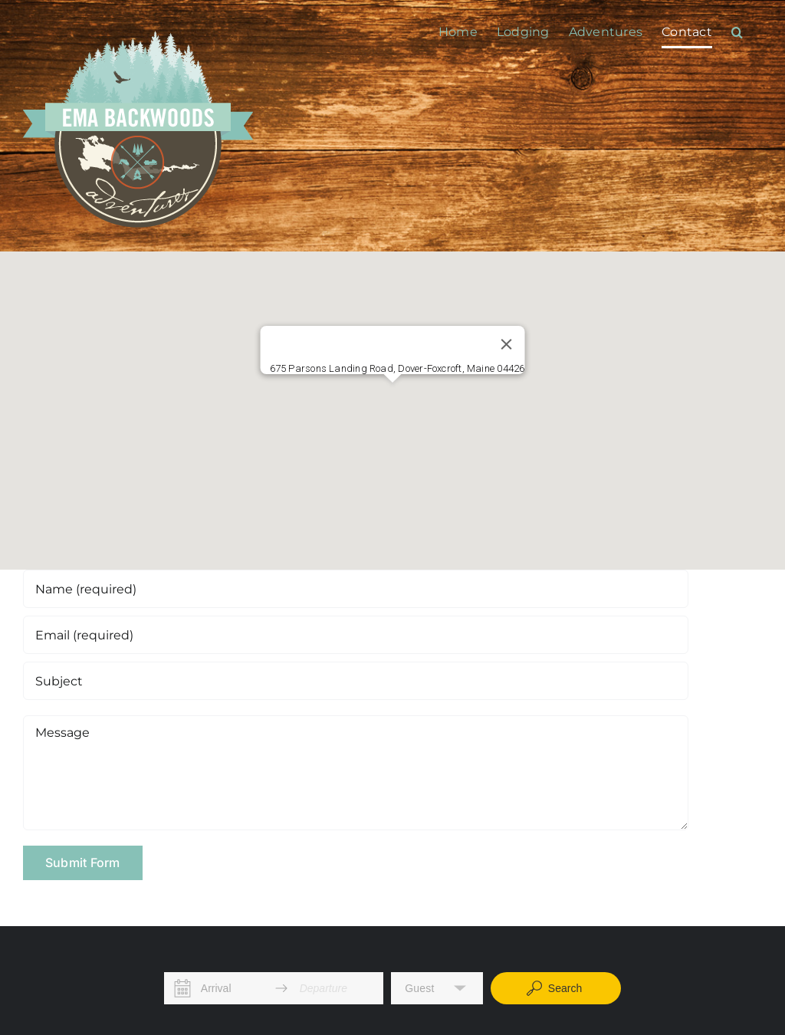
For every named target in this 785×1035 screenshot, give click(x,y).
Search (553, 988)
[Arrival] (232, 988)
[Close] (506, 344)
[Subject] (355, 681)
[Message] (355, 772)
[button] (737, 32)
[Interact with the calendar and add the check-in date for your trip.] (183, 988)
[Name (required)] (355, 589)
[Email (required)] (355, 635)
